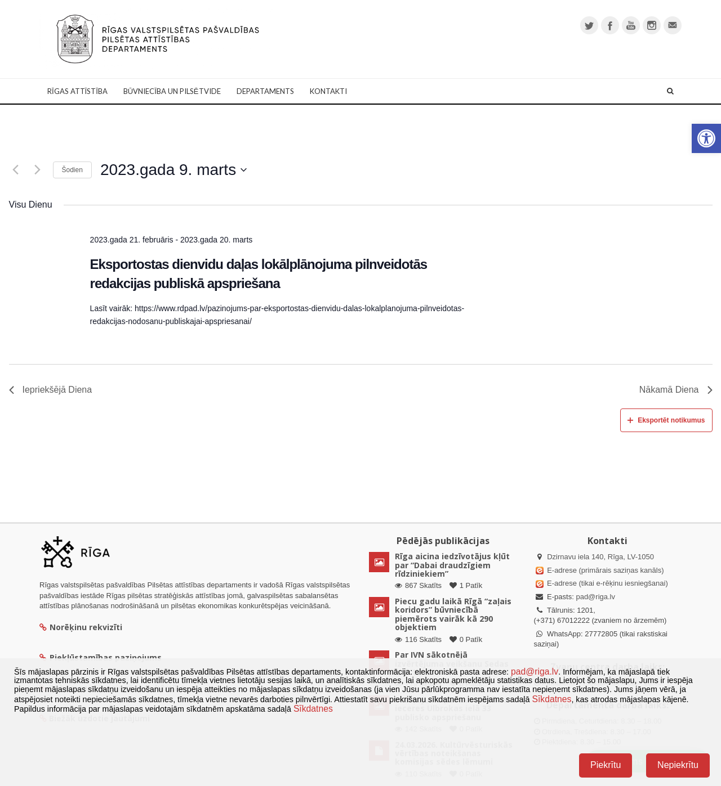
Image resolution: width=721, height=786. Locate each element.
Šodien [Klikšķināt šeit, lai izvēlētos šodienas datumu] (72, 170)
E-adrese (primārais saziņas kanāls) (605, 570)
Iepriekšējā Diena (50, 389)
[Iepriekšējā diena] (16, 170)
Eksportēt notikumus (666, 420)
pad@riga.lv (595, 596)
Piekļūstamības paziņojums (100, 657)
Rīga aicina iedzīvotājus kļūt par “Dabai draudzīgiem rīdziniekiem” (452, 565)
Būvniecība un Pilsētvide (172, 91)
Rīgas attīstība (77, 91)
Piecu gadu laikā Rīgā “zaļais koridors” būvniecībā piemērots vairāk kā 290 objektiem (453, 614)
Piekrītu (605, 765)
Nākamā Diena (676, 389)
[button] (706, 138)
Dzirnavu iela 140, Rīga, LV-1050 (600, 557)
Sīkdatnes (551, 699)
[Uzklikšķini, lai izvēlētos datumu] (173, 170)
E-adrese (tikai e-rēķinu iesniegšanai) (606, 583)
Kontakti (328, 91)
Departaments (265, 91)
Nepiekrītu (677, 765)
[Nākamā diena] (37, 170)
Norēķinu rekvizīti (80, 627)
